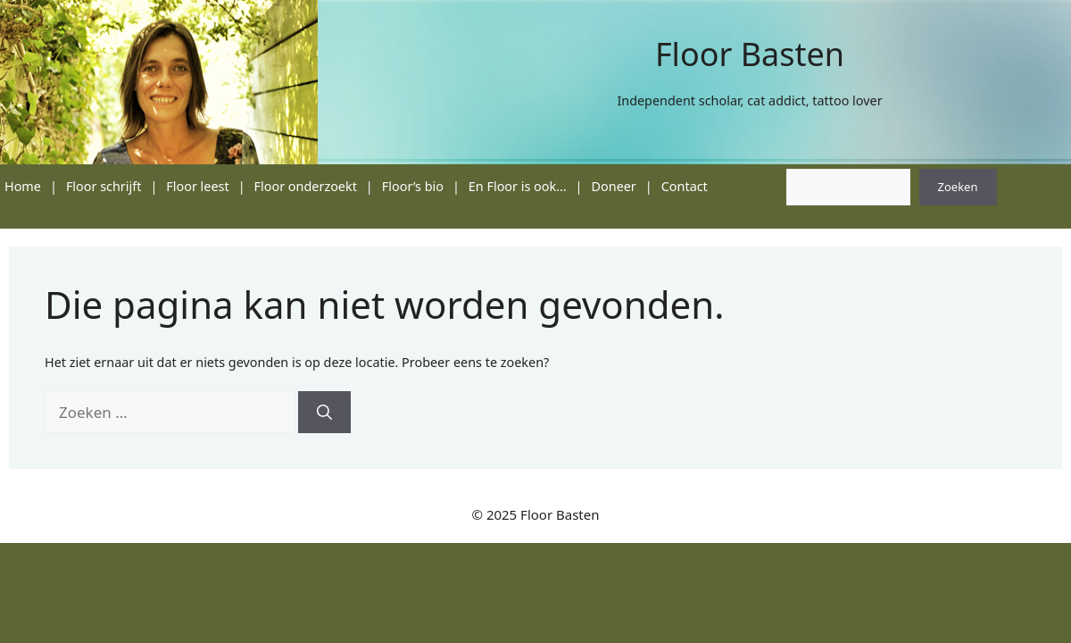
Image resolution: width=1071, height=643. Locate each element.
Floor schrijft (104, 186)
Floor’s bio (413, 186)
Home (22, 186)
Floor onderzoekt (305, 186)
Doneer (614, 186)
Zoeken (958, 187)
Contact (684, 186)
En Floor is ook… (518, 186)
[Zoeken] (324, 412)
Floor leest (197, 186)
